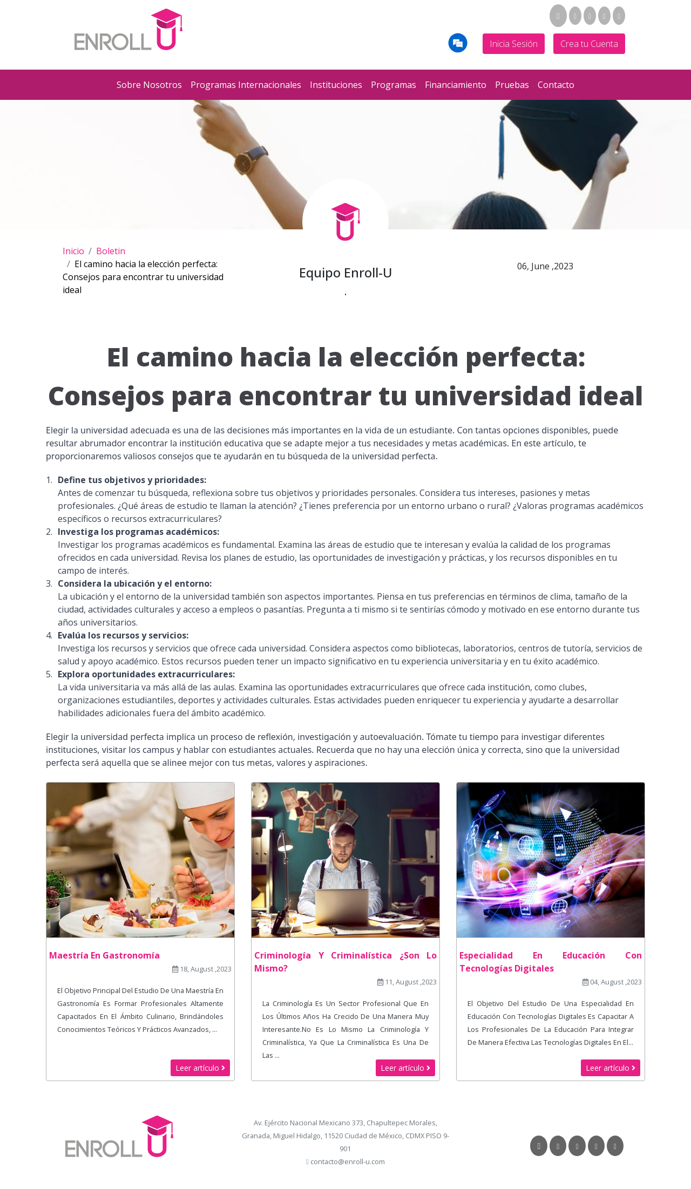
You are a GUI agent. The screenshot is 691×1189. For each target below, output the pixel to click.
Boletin (110, 251)
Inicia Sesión (514, 44)
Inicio (73, 251)
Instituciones (336, 85)
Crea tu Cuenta (589, 44)
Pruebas (512, 85)
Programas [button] (393, 85)
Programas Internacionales (246, 85)
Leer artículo (200, 1068)
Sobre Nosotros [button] (149, 85)
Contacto (556, 85)
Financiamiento (455, 85)
